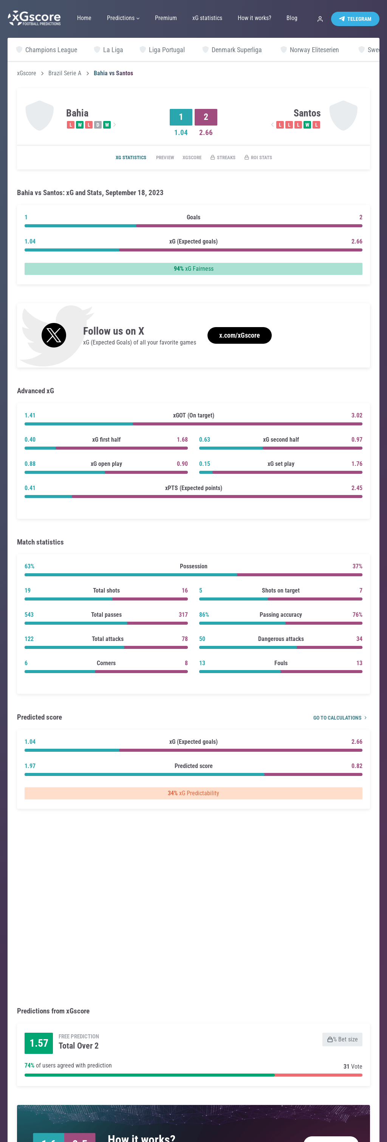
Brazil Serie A (64, 73)
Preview (160, 158)
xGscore (26, 73)
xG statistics (121, 158)
